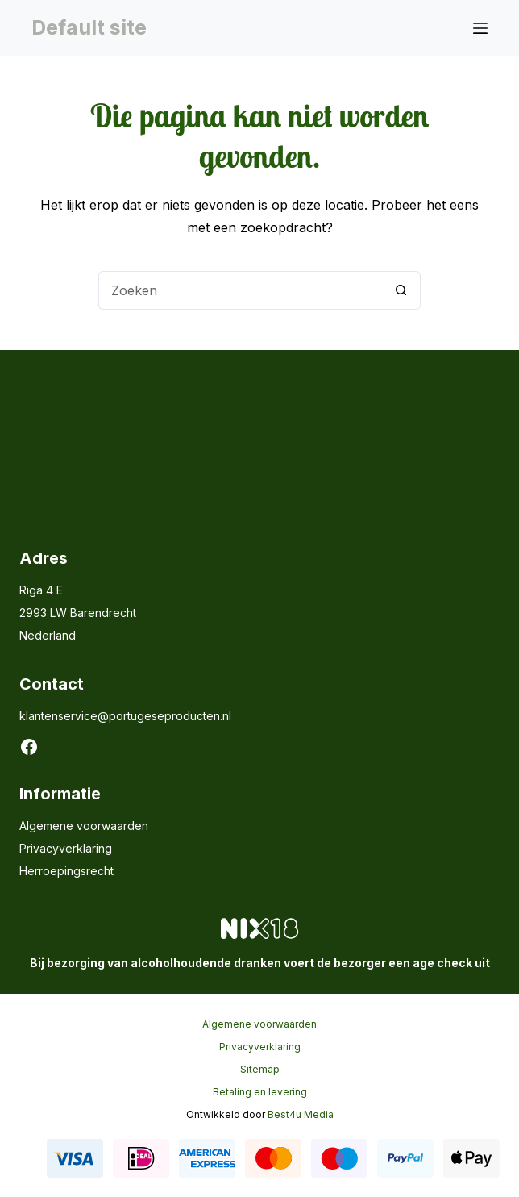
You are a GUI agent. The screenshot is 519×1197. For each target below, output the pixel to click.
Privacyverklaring (65, 848)
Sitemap (260, 1069)
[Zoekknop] (401, 290)
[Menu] (480, 28)
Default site (89, 27)
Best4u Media (301, 1114)
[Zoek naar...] (240, 290)
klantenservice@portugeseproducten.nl (125, 716)
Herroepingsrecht (66, 871)
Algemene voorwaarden (83, 825)
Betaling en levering (260, 1092)
